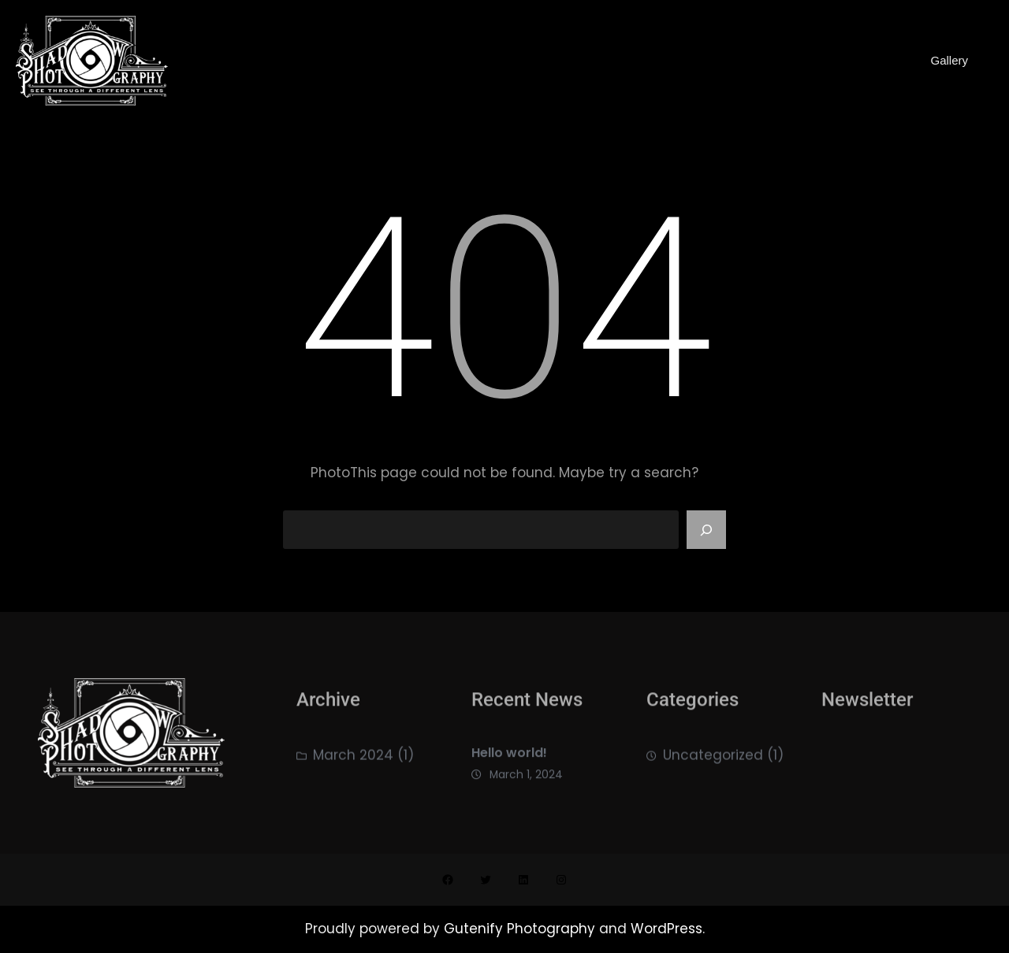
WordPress (666, 928)
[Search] (706, 530)
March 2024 (353, 761)
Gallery (949, 60)
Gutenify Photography (521, 928)
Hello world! (509, 762)
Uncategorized (713, 761)
